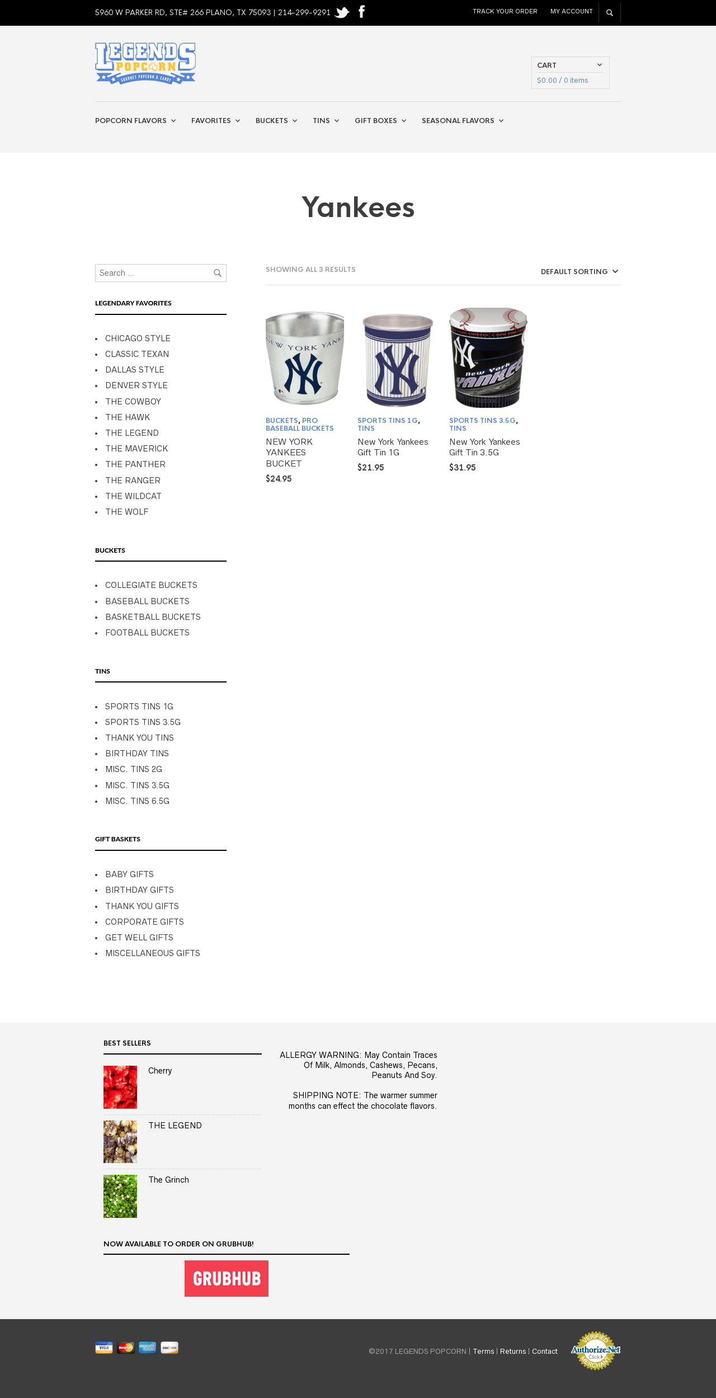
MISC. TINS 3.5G (137, 785)
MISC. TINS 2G (133, 769)
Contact (545, 1351)
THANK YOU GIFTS (142, 906)
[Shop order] (559, 271)
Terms (483, 1351)
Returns (513, 1351)
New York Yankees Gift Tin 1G (392, 447)
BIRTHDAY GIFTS (139, 890)
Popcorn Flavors (131, 120)
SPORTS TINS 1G (139, 706)
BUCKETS (282, 420)
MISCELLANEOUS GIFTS (152, 953)
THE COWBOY (133, 401)
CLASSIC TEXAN (137, 354)
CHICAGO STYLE (138, 338)
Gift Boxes (376, 120)
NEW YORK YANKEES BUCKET (289, 452)
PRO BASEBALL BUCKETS (300, 424)
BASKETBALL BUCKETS (153, 617)
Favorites (211, 120)
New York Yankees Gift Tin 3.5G (484, 447)
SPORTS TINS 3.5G (143, 722)
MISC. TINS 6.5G (137, 801)
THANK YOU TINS (139, 737)
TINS (366, 428)
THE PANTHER (135, 464)
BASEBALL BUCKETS (147, 601)
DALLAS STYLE (134, 369)
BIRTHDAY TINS (137, 753)
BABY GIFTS (129, 874)
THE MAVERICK (136, 448)
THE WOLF (126, 511)
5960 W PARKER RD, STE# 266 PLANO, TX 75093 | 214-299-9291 (214, 12)
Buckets (272, 120)
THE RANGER (133, 480)
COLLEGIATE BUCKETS (151, 585)
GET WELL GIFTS (139, 937)
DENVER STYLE (136, 385)
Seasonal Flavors (458, 120)
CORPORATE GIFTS (144, 921)
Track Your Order (505, 11)
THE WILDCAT (133, 496)
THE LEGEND (132, 433)
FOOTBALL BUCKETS (147, 632)
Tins (321, 120)
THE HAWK (127, 417)
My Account (571, 11)
